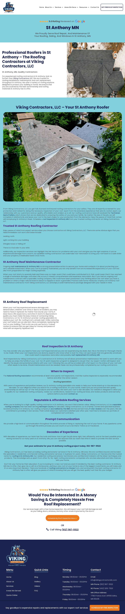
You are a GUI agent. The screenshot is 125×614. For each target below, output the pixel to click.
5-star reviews (95, 414)
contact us (73, 399)
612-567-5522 (94, 451)
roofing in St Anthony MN (22, 461)
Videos (37, 592)
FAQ (36, 596)
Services (58, 13)
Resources (83, 13)
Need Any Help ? (101, 2)
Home (41, 13)
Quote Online (11, 601)
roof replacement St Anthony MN (85, 360)
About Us (48, 13)
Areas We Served (13, 596)
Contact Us (94, 13)
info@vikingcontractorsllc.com (104, 586)
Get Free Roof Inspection (111, 13)
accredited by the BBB (60, 414)
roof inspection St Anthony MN (56, 224)
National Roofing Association (19, 381)
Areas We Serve (70, 13)
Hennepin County (46, 412)
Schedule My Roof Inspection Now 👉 (62, 523)
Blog (36, 583)
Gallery (37, 587)
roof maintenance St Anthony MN (25, 272)
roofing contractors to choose (62, 473)
